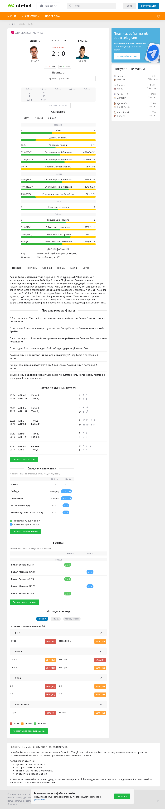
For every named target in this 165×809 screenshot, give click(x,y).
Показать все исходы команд (28, 730)
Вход (129, 5)
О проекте (12, 804)
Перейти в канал (127, 56)
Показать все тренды (24, 602)
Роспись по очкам (58, 105)
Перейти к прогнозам (58, 78)
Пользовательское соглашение (22, 800)
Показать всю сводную (25, 531)
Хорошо (122, 796)
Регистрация (148, 5)
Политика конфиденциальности (23, 797)
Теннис (11, 24)
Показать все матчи (24, 459)
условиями (39, 799)
